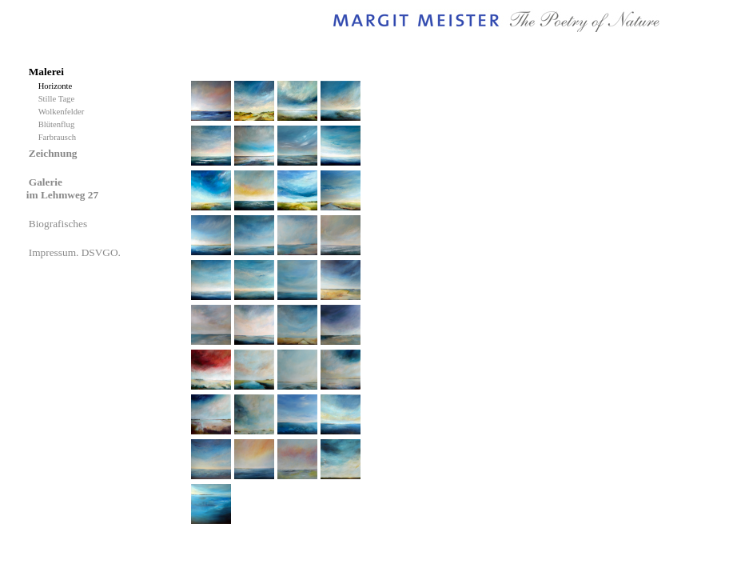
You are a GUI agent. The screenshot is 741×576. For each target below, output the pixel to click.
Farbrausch (58, 137)
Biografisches (59, 224)
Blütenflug (58, 124)
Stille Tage (58, 98)
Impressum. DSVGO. (76, 252)
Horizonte (57, 86)
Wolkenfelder (63, 111)
